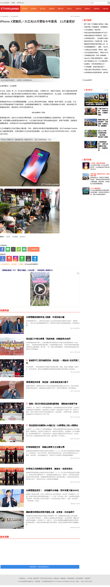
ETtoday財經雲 (87, 80)
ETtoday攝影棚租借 (95, 188)
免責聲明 (87, 578)
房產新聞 (96, 8)
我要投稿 (22, 578)
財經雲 (10, 9)
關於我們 (36, 578)
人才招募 (29, 578)
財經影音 (78, 8)
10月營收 (15, 236)
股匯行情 (60, 8)
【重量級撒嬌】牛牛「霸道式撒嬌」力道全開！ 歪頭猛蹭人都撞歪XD (27, 270)
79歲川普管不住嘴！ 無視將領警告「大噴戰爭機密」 (103, 112)
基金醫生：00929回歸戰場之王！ (95, 64)
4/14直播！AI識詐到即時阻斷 (97, 163)
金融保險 (51, 8)
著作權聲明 (79, 578)
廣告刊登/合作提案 (46, 578)
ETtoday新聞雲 (4, 1)
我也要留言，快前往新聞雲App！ (40, 567)
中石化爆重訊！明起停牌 (92, 30)
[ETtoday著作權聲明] (31, 264)
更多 (106, 90)
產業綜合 (87, 8)
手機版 (13, 1)
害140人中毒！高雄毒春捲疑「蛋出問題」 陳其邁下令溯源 (103, 134)
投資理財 (24, 8)
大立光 (8, 236)
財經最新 (33, 8)
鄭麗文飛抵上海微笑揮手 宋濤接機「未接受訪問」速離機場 (103, 123)
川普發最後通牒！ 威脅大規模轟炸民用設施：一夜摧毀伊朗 (103, 146)
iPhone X (23, 236)
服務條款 (63, 578)
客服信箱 (56, 578)
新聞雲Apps (20, 1)
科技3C (69, 8)
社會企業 (105, 8)
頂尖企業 (42, 8)
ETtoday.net (59, 581)
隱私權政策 (71, 578)
